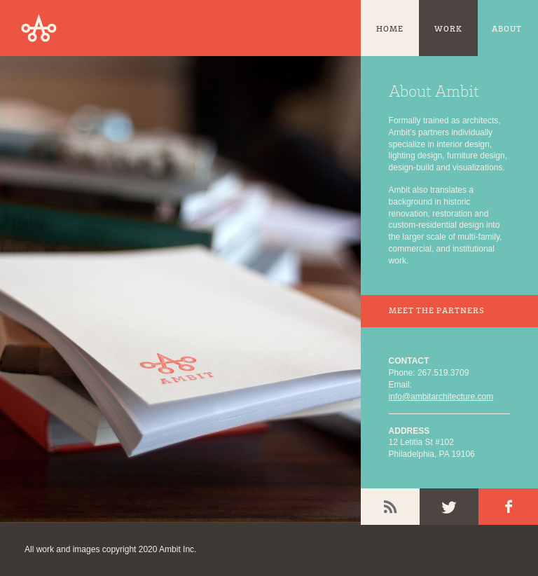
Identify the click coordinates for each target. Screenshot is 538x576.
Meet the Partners (436, 311)
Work (448, 29)
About (507, 29)
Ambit (39, 28)
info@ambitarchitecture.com (441, 397)
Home (390, 29)
